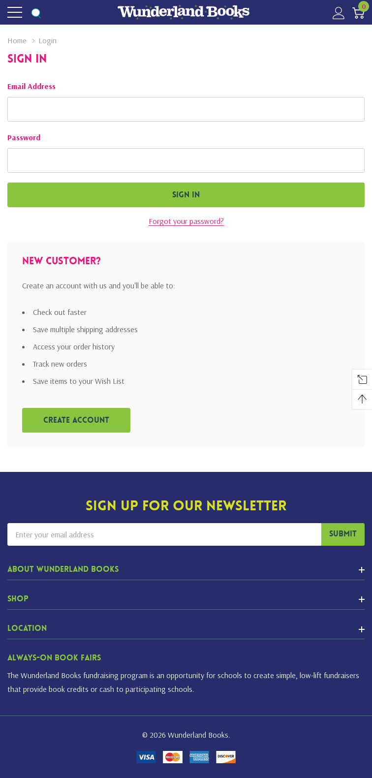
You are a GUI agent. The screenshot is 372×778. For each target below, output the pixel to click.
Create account (76, 421)
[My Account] (339, 12)
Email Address (31, 86)
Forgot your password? (186, 221)
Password (23, 137)
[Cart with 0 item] (358, 12)
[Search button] (36, 12)
